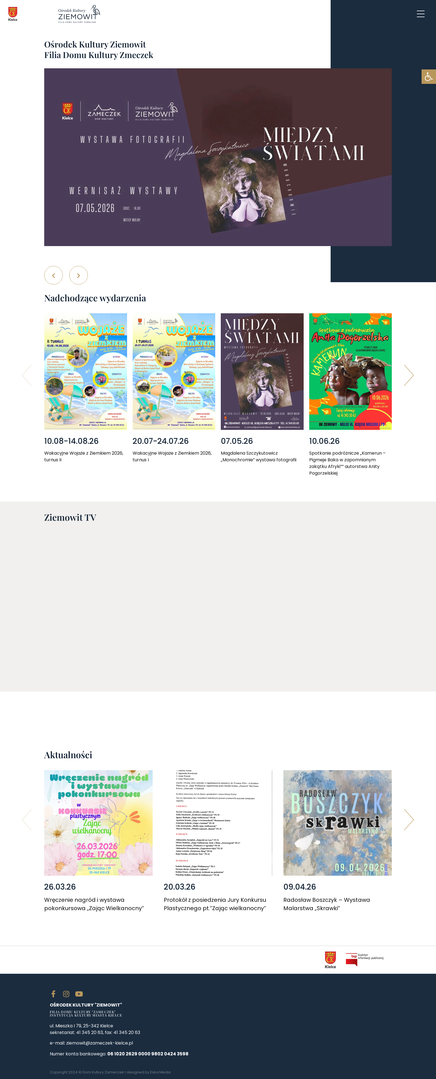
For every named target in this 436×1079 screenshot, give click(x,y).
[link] (429, 76)
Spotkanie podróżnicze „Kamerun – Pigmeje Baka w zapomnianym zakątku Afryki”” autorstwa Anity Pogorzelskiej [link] (347, 463)
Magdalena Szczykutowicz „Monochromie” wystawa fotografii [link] (258, 456)
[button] (53, 275)
